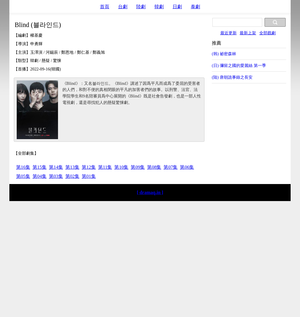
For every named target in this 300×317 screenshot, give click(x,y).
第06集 (187, 167)
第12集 (89, 167)
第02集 (72, 176)
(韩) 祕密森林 (224, 53)
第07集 (170, 167)
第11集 (105, 167)
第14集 (56, 167)
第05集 (23, 176)
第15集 (40, 167)
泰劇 (195, 6)
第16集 (23, 167)
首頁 (104, 6)
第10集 (121, 167)
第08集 (154, 167)
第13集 (72, 167)
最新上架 (248, 33)
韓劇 (159, 6)
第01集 (89, 176)
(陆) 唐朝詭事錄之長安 (232, 77)
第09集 (138, 167)
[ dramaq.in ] (150, 192)
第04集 (40, 176)
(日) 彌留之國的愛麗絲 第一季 (239, 65)
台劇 (122, 6)
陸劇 (141, 6)
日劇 (177, 6)
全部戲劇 (267, 33)
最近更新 (228, 33)
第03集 (56, 176)
